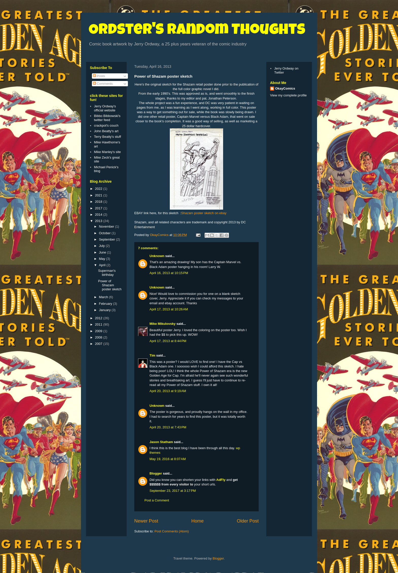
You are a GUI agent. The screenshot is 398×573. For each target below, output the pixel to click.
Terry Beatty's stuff (107, 137)
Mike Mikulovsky (163, 324)
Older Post (248, 521)
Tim (152, 355)
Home (197, 521)
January (105, 310)
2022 (99, 189)
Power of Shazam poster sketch (109, 285)
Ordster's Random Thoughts (197, 31)
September (107, 239)
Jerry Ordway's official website (105, 108)
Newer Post (146, 521)
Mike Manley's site (107, 152)
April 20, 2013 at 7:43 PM (168, 427)
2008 (99, 337)
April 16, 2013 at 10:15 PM (169, 273)
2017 (99, 208)
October (105, 233)
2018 (99, 202)
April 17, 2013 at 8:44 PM (168, 341)
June (103, 252)
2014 (99, 214)
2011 (99, 324)
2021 (99, 195)
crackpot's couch (106, 125)
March (104, 297)
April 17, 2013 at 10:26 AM (169, 309)
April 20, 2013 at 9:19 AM (168, 391)
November (107, 226)
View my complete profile (288, 95)
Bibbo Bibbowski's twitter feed (107, 118)
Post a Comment (156, 500)
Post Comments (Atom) (172, 531)
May (102, 259)
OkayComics (285, 88)
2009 (99, 331)
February (106, 304)
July (102, 246)
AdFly (220, 480)
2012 (99, 318)
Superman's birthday (106, 273)
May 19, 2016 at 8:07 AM (168, 459)
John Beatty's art (106, 131)
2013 (99, 221)
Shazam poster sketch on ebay (204, 213)
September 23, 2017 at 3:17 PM (173, 491)
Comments (103, 84)
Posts (99, 76)
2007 (99, 344)
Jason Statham (161, 442)
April (103, 265)
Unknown (157, 256)
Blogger (156, 473)
